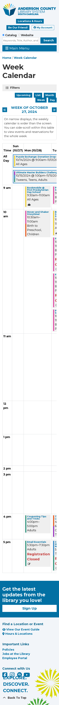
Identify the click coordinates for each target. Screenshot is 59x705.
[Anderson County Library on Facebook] (5, 676)
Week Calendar (25, 58)
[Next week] (54, 109)
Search (48, 40)
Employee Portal (14, 658)
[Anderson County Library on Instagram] (13, 676)
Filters (15, 87)
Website (27, 35)
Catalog (11, 35)
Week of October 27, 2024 (29, 110)
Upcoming (24, 95)
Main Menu (17, 48)
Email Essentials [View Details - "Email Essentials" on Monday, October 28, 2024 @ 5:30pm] (36, 542)
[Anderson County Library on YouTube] (27, 676)
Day (52, 100)
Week (41, 100)
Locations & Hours (30, 21)
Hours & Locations (17, 634)
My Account (43, 27)
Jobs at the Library (16, 654)
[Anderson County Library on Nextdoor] (19, 674)
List (38, 95)
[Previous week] (4, 109)
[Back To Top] (29, 698)
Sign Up (29, 608)
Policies (8, 649)
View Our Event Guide (20, 629)
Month (49, 95)
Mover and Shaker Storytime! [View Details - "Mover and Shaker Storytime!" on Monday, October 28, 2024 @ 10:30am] (38, 213)
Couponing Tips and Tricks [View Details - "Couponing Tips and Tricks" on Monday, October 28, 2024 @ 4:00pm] (36, 517)
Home (6, 58)
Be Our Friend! (18, 27)
